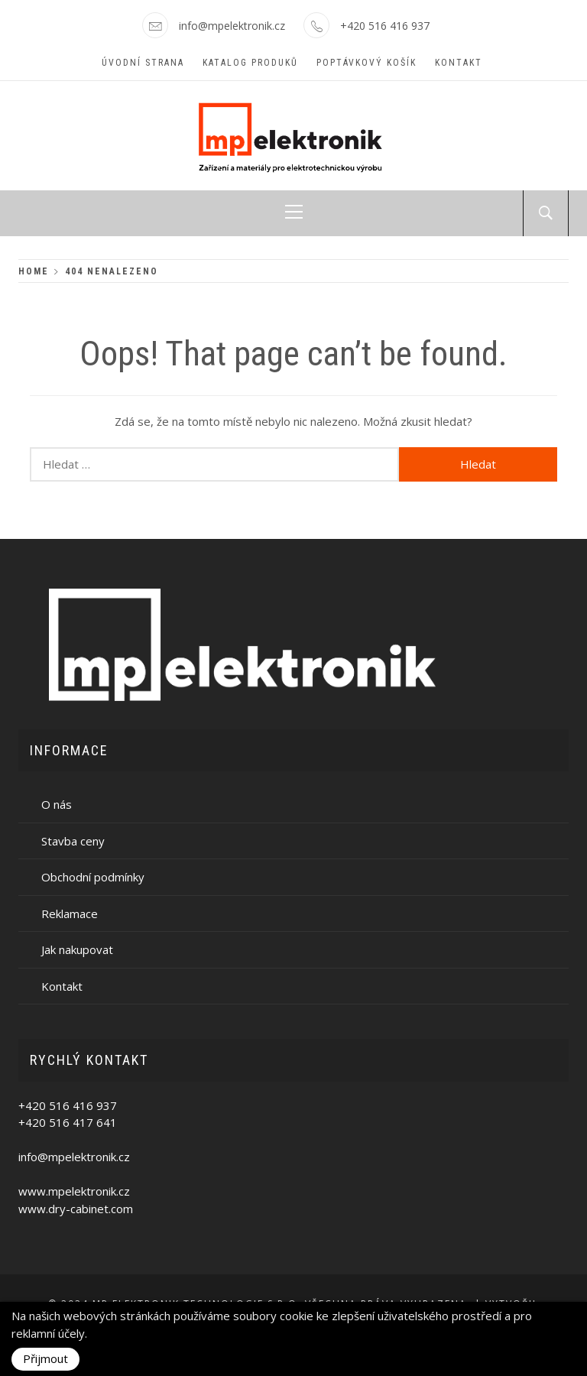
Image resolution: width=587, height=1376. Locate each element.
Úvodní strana (143, 62)
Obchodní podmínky (92, 876)
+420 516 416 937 (385, 25)
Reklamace (69, 913)
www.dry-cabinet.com (75, 1208)
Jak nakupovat (77, 949)
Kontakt (458, 62)
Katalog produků (250, 62)
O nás (56, 804)
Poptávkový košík (366, 62)
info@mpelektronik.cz (232, 25)
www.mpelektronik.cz (74, 1191)
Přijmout (45, 1358)
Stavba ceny (73, 841)
